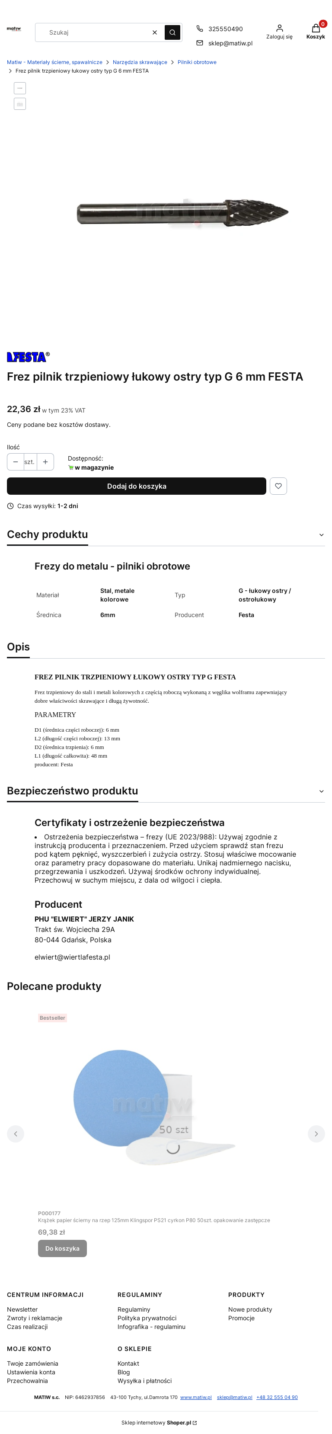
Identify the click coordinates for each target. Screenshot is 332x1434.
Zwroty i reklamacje (34, 1318)
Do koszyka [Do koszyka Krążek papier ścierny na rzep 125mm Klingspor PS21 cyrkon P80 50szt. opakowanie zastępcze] (62, 1248)
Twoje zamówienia (32, 1363)
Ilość (13, 447)
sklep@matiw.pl (234, 1397)
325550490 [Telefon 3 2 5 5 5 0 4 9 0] (225, 28)
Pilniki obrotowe (197, 62)
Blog (124, 1372)
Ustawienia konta (31, 1372)
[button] (172, 32)
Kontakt (128, 1363)
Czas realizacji (27, 1326)
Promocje (241, 1318)
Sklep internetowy (156, 1422)
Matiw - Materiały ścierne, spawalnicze (54, 62)
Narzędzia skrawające (140, 62)
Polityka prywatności (147, 1318)
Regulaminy (134, 1309)
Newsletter (22, 1309)
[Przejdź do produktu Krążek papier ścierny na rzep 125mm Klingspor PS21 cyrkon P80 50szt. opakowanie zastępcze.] (154, 1107)
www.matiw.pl (196, 1397)
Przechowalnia (27, 1380)
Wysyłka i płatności (145, 1380)
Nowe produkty (250, 1309)
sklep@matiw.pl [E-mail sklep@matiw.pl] (230, 43)
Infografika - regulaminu (151, 1326)
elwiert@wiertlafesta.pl (72, 957)
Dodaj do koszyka (136, 486)
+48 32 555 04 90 (277, 1397)
